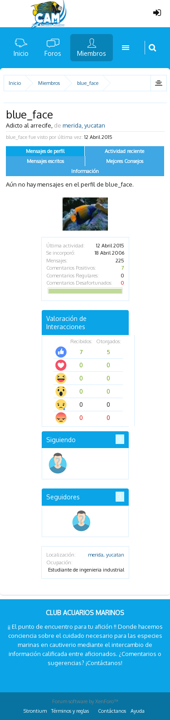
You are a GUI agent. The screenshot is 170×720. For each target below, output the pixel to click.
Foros (52, 53)
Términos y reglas (70, 711)
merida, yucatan (106, 555)
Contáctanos (112, 711)
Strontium (35, 711)
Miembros (91, 53)
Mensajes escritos (45, 161)
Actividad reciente (124, 151)
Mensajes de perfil (45, 151)
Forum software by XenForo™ (85, 701)
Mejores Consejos (124, 161)
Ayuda (138, 711)
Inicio (21, 53)
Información (85, 171)
